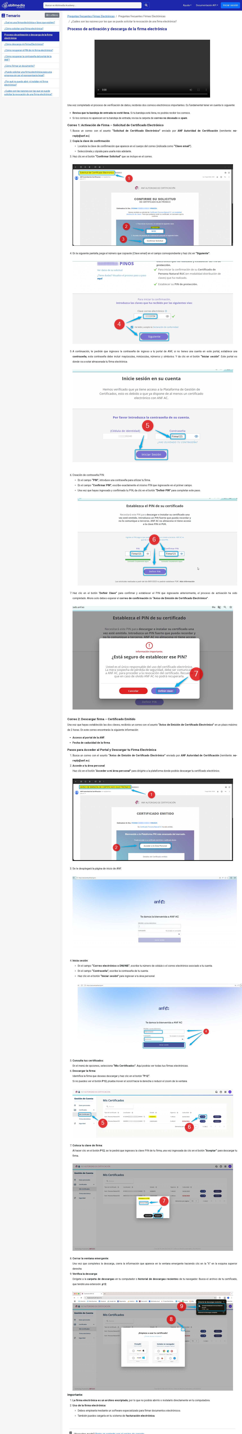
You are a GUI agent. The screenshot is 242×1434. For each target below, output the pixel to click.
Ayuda (186, 5)
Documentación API (206, 5)
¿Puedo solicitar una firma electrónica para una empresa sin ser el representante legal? (28, 74)
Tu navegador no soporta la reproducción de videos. (152, 69)
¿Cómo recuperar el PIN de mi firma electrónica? (28, 50)
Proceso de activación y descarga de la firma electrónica (28, 36)
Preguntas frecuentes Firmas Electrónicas (91, 16)
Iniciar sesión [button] (230, 5)
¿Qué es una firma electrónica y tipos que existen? (29, 22)
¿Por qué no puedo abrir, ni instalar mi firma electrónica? (26, 83)
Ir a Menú (52, 15)
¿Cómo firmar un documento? (19, 66)
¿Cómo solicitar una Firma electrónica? (23, 28)
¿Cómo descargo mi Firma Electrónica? (24, 44)
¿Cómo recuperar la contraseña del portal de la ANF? (28, 58)
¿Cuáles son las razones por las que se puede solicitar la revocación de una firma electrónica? (28, 93)
